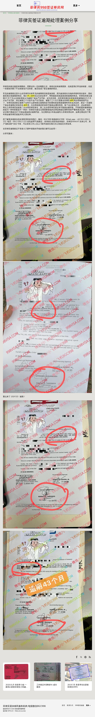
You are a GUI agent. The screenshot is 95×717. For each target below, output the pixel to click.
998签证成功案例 (13, 13)
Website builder (20, 711)
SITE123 (10, 711)
